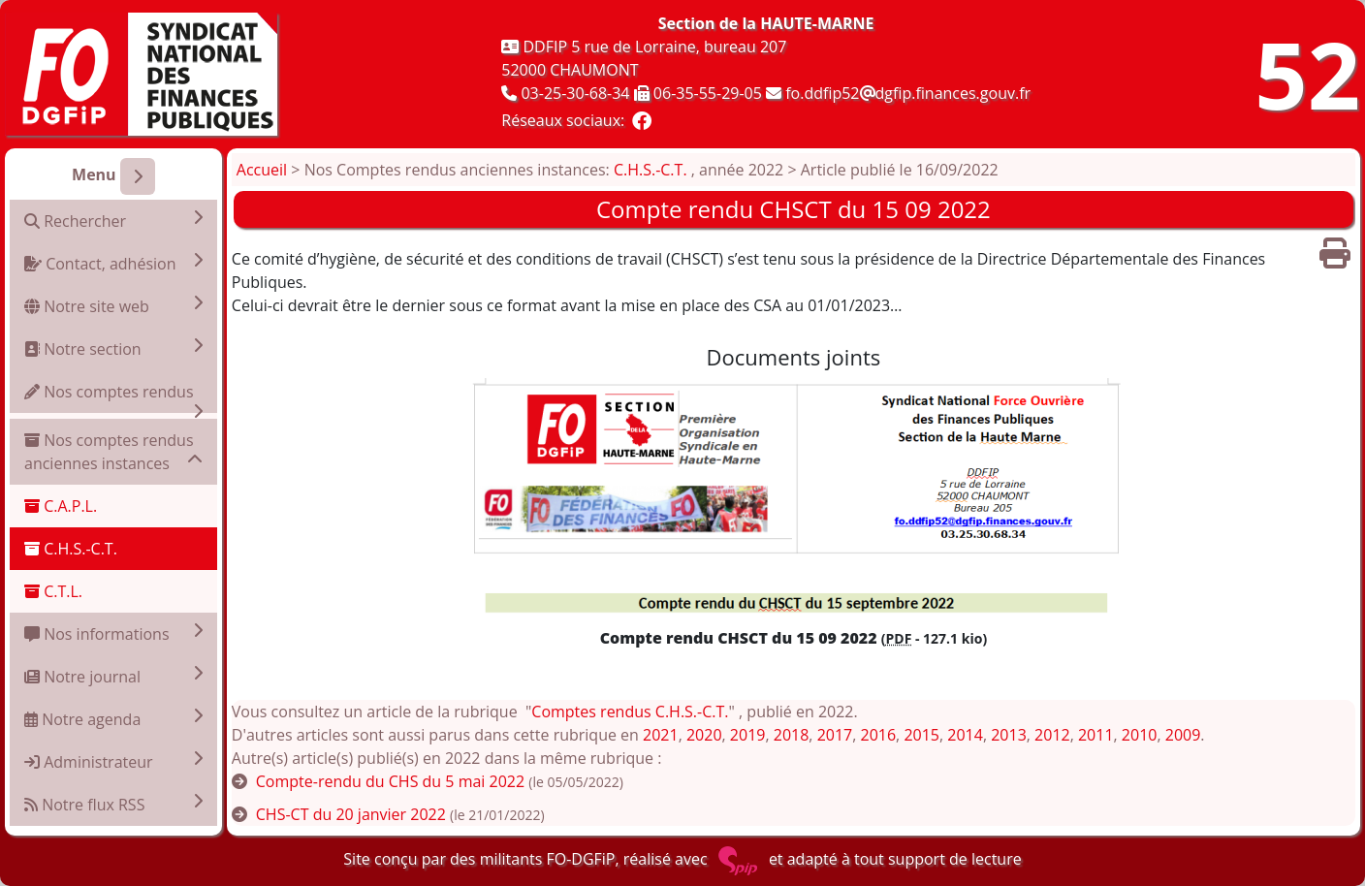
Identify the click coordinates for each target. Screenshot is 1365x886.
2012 (1052, 734)
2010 (1140, 734)
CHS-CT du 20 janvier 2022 (351, 814)
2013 (1009, 734)
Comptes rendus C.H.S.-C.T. (629, 711)
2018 (791, 734)
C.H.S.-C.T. (70, 548)
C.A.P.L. (60, 506)
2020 (704, 734)
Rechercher (113, 220)
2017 (835, 734)
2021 (661, 734)
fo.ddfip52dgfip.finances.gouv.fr (908, 93)
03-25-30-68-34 (575, 93)
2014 (965, 734)
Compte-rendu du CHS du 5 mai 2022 (390, 781)
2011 (1096, 734)
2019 (748, 734)
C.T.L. (53, 591)
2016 (879, 734)
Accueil (262, 169)
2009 (1183, 734)
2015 (921, 734)
